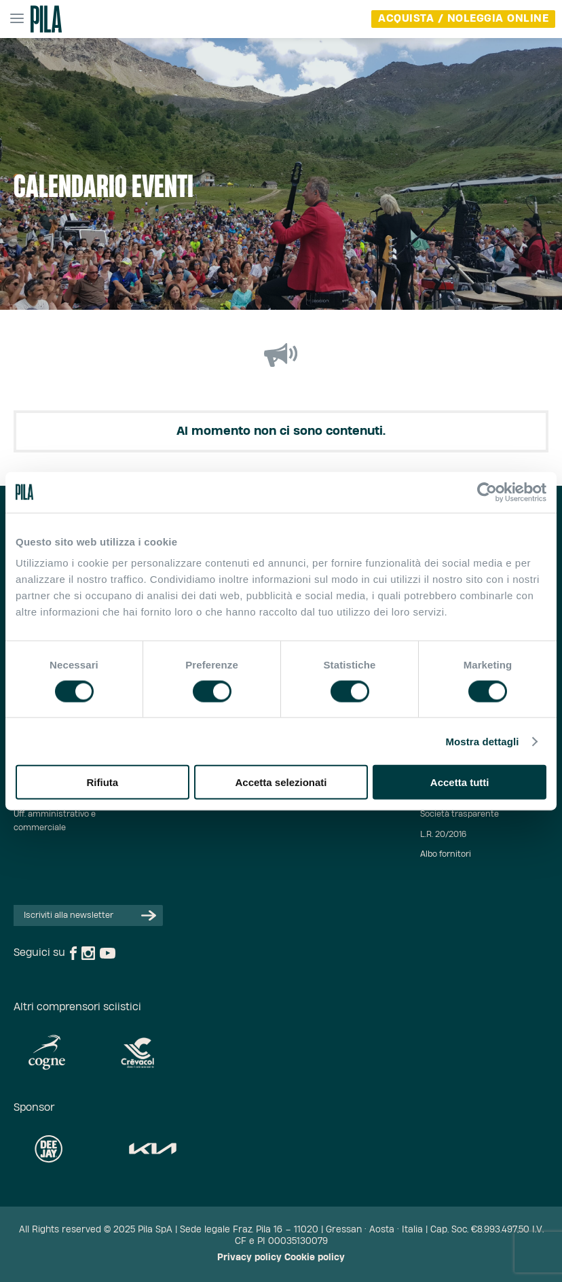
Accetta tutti (459, 782)
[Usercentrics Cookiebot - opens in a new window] (487, 492)
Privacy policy (249, 1257)
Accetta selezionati (280, 782)
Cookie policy (314, 1257)
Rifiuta (102, 782)
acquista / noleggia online (463, 19)
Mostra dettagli (482, 741)
